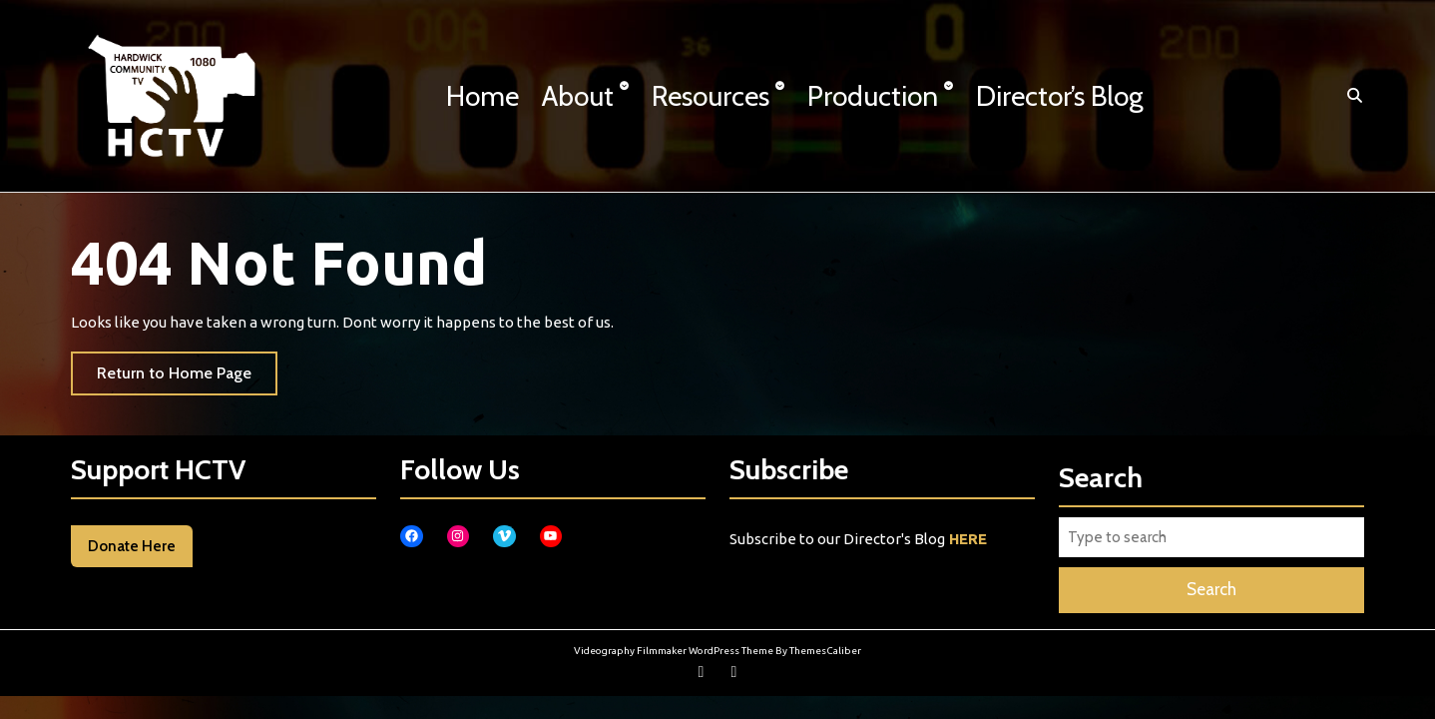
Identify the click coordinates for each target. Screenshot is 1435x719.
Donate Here (132, 546)
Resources (710, 96)
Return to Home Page (187, 377)
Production (872, 96)
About (578, 96)
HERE (968, 538)
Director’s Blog (1060, 96)
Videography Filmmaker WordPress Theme (673, 650)
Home (482, 96)
